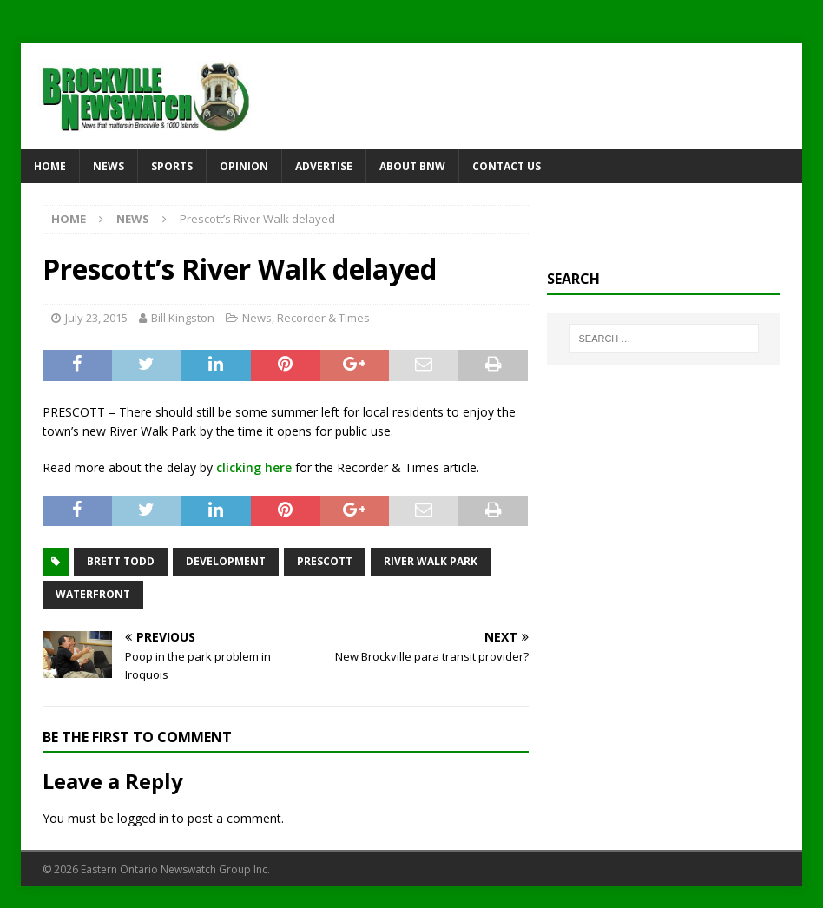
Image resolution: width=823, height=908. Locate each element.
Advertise (323, 166)
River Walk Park (430, 561)
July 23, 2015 (96, 318)
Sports (172, 166)
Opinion (244, 166)
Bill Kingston (182, 318)
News (108, 166)
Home (50, 166)
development (226, 561)
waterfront (93, 594)
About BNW (412, 166)
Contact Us (506, 166)
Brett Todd (121, 561)
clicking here (254, 467)
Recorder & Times (323, 318)
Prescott (324, 561)
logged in (142, 818)
